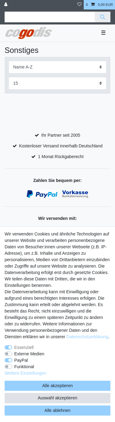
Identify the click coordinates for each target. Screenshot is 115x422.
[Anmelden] (6, 4)
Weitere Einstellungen (25, 373)
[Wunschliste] (79, 4)
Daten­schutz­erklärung (87, 336)
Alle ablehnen (57, 410)
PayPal (21, 360)
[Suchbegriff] (50, 17)
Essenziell (24, 347)
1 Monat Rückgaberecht (61, 156)
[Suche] (102, 17)
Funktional (24, 366)
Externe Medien (29, 353)
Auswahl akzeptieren (57, 397)
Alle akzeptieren (57, 385)
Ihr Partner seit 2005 (60, 135)
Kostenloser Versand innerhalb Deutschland (60, 145)
